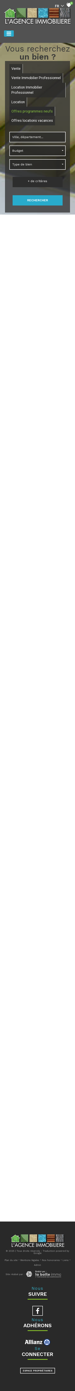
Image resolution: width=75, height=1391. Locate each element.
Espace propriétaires (37, 1370)
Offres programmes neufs (32, 111)
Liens (66, 1260)
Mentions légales (29, 1260)
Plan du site (11, 1260)
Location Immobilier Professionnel (26, 90)
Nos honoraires (51, 1260)
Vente (16, 69)
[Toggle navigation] (9, 33)
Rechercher (37, 200)
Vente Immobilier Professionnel (36, 78)
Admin (37, 1265)
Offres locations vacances (32, 121)
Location (18, 102)
